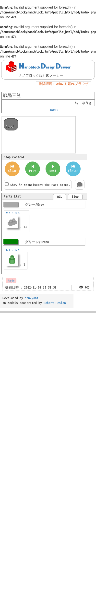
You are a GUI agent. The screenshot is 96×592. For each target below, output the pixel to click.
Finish (73, 168)
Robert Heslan (55, 302)
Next (52, 168)
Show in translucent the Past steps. (40, 184)
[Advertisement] (46, 362)
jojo (11, 280)
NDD (45, 67)
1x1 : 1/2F (12, 250)
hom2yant (31, 298)
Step (75, 196)
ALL (59, 196)
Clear (12, 168)
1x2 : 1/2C (12, 212)
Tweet (53, 109)
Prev (32, 168)
